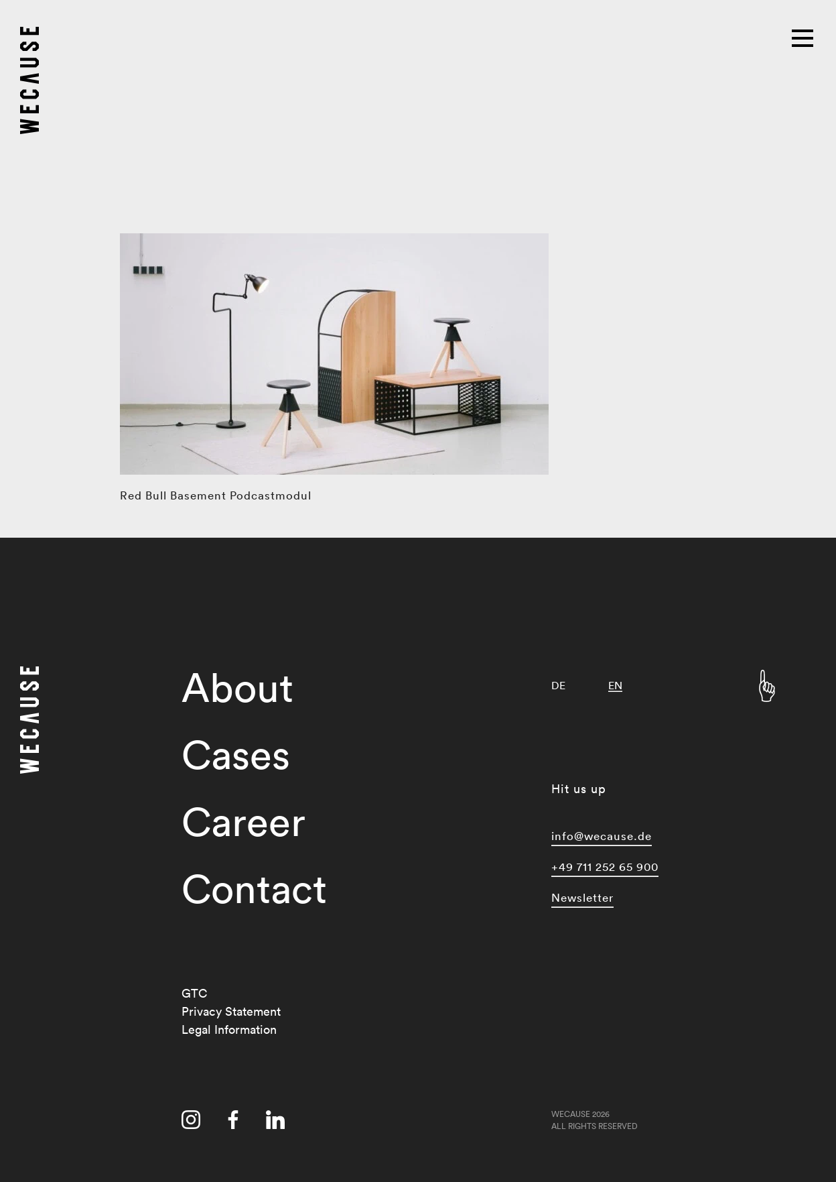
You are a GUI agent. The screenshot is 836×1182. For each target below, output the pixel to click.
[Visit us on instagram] (191, 1119)
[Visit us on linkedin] (275, 1119)
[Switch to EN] (615, 685)
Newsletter (582, 897)
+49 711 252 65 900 (604, 867)
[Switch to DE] (558, 685)
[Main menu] (804, 37)
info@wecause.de (601, 836)
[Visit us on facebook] (233, 1119)
